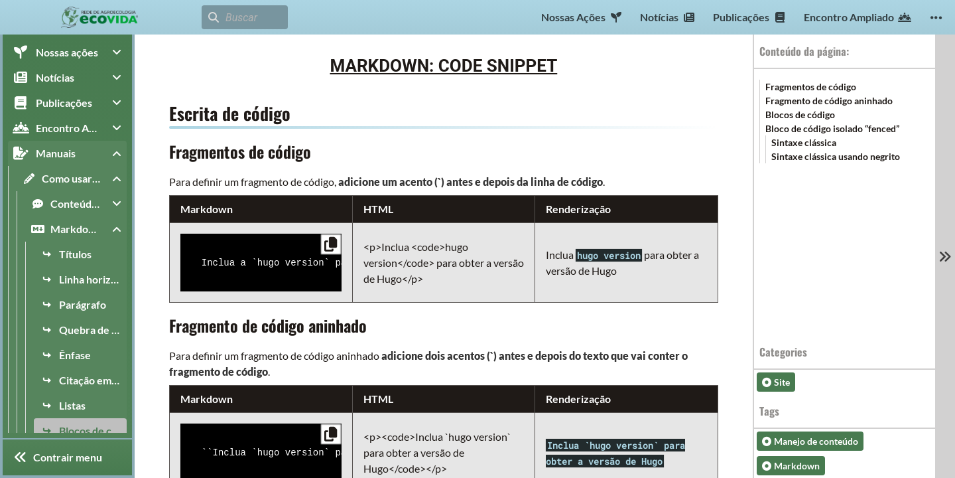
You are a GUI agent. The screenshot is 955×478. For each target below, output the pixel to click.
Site (776, 382)
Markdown (791, 465)
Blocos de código (800, 114)
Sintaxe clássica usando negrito (835, 156)
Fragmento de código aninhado (829, 100)
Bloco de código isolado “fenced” (832, 128)
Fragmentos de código (810, 86)
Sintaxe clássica (803, 142)
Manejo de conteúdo (810, 441)
